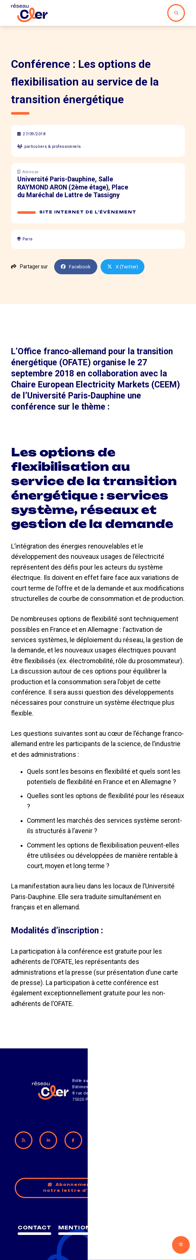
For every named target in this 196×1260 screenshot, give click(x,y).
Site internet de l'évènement (88, 212)
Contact (57, 1222)
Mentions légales (119, 1222)
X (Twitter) (124, 266)
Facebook (76, 266)
